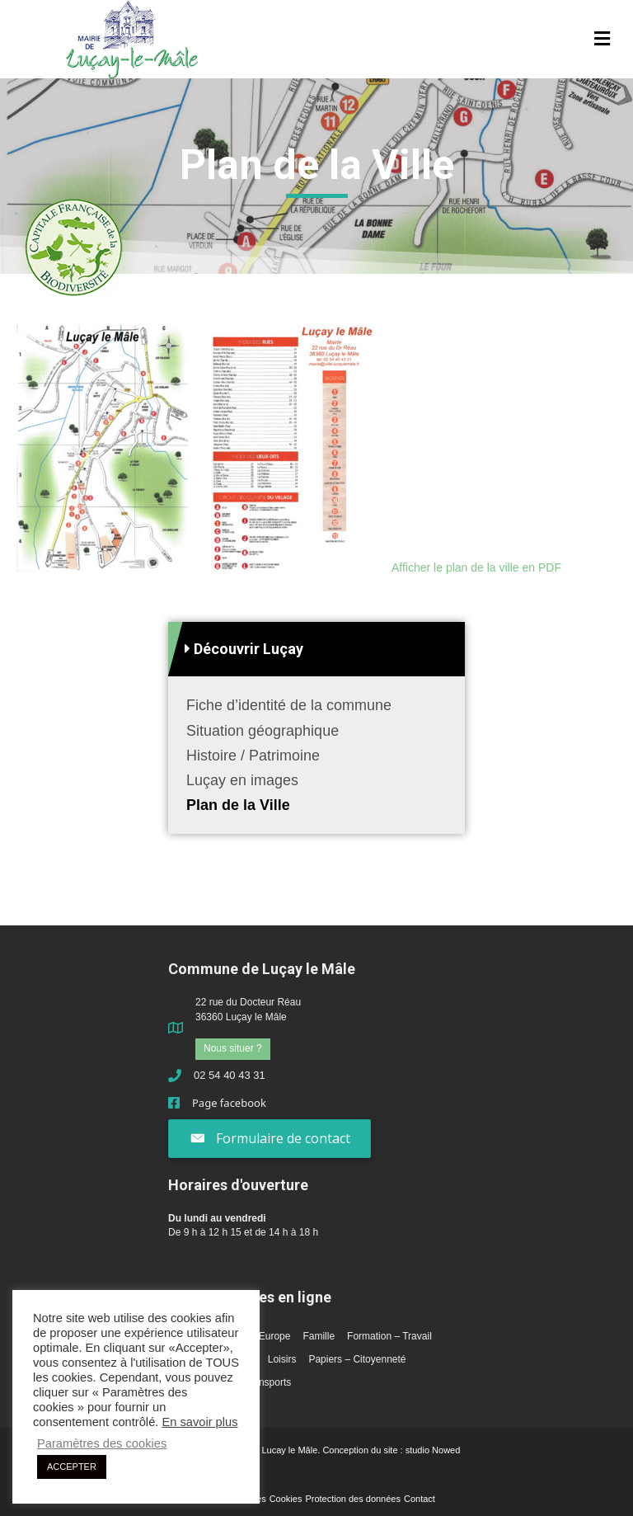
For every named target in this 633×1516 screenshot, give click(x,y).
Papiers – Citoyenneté (357, 1359)
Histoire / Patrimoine (253, 755)
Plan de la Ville (238, 805)
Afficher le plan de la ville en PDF (476, 567)
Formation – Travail (389, 1336)
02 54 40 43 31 (229, 1075)
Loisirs (282, 1359)
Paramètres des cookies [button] (101, 1443)
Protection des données (353, 1499)
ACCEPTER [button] (71, 1466)
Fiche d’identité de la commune (289, 705)
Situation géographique (262, 731)
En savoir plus (199, 1422)
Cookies (286, 1499)
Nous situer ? (233, 1048)
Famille (318, 1336)
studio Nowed (433, 1450)
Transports (267, 1382)
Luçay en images (242, 780)
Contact (419, 1499)
